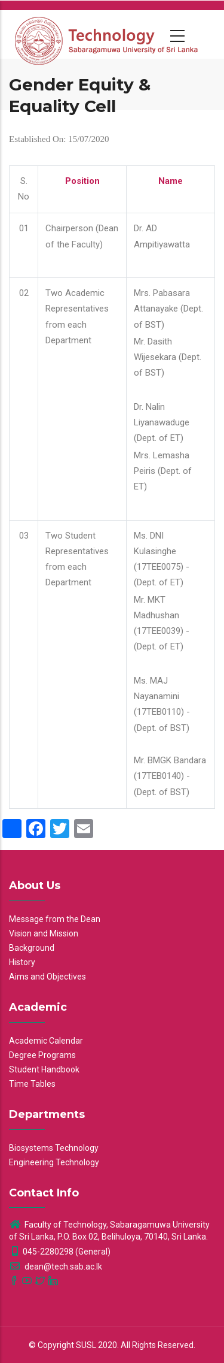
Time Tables (32, 1084)
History (22, 962)
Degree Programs (42, 1055)
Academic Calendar (46, 1040)
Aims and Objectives (47, 976)
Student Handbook (44, 1069)
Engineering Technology (54, 1162)
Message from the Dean (54, 919)
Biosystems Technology (54, 1148)
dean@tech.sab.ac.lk (55, 1266)
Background (31, 948)
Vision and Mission (43, 933)
